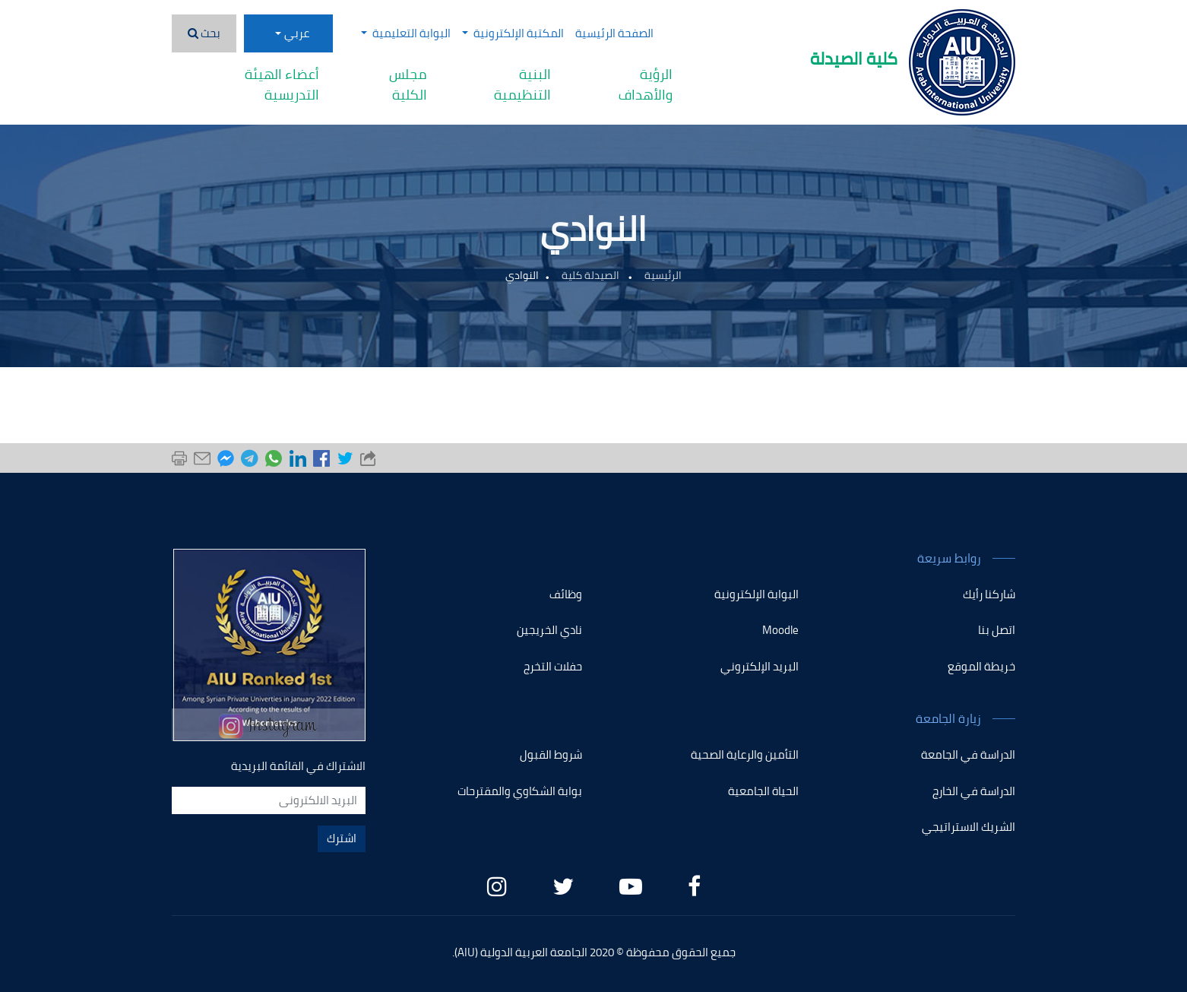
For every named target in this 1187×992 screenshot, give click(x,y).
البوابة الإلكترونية (756, 594)
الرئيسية (663, 275)
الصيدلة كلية (592, 275)
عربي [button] (296, 33)
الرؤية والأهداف (646, 84)
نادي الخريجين (549, 630)
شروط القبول (551, 754)
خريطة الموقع (981, 666)
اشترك (341, 838)
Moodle (780, 630)
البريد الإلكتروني (759, 666)
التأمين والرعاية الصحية (745, 754)
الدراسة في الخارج (973, 791)
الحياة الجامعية (763, 791)
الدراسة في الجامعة (968, 754)
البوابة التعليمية (406, 33)
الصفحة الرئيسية (614, 33)
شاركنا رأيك (989, 594)
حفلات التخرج (553, 666)
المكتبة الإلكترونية (513, 33)
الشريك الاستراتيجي (968, 827)
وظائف (565, 594)
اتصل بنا (996, 630)
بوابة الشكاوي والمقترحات (519, 791)
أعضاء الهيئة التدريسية (282, 84)
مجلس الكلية (408, 84)
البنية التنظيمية (522, 84)
